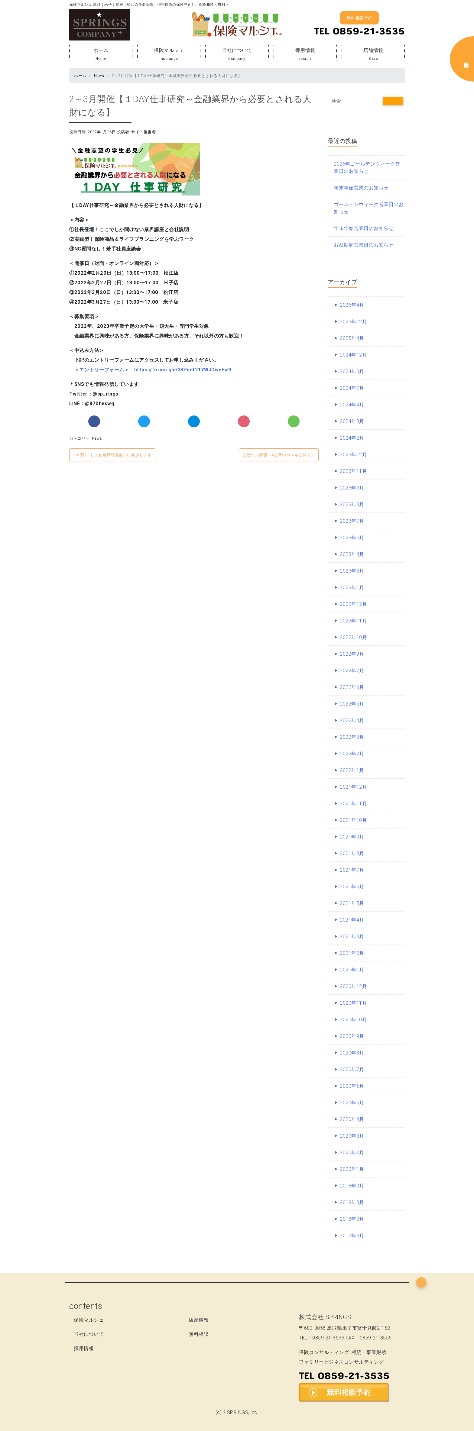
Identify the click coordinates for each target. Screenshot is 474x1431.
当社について (237, 54)
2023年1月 (352, 587)
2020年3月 (352, 1136)
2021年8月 (352, 853)
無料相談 (199, 1334)
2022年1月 (352, 770)
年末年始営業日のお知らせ (364, 228)
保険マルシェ (169, 54)
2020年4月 (352, 1119)
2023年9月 (352, 488)
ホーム (101, 54)
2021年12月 (353, 787)
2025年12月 (353, 321)
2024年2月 (352, 438)
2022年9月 (352, 654)
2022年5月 (352, 704)
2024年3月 (352, 421)
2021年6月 (352, 886)
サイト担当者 (143, 131)
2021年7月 (352, 870)
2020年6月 (352, 1086)
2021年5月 (352, 903)
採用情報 (305, 54)
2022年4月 (352, 720)
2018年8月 (352, 1202)
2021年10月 (353, 820)
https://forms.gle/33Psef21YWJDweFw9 (183, 370)
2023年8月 (352, 504)
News (98, 75)
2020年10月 (353, 1019)
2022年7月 (352, 670)
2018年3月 (352, 1219)
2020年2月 (352, 1152)
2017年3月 (352, 1235)
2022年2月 (352, 754)
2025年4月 (352, 338)
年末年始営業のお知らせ (361, 188)
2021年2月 (352, 953)
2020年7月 (352, 1069)
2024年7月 (352, 388)
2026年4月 (352, 305)
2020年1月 (352, 1169)
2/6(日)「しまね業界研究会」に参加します (112, 454)
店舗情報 (373, 54)
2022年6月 (352, 687)
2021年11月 (353, 803)
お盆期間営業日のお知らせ (364, 245)
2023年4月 (352, 554)
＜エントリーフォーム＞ (101, 370)
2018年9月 (352, 1186)
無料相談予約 (359, 18)
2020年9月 (352, 1036)
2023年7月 (352, 521)
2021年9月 (352, 837)
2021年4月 (352, 920)
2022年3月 (352, 737)
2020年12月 (353, 986)
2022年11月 (353, 621)
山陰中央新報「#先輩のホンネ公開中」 (279, 454)
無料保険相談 (467, 59)
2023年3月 (352, 571)
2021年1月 (352, 970)
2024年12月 (353, 355)
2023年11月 (353, 471)
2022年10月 (353, 637)
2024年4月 (352, 405)
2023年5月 (352, 538)
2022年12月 (353, 604)
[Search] (354, 101)
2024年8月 (352, 371)
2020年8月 (352, 1053)
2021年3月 (352, 936)
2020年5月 (352, 1103)
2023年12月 (353, 454)
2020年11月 (353, 1003)
